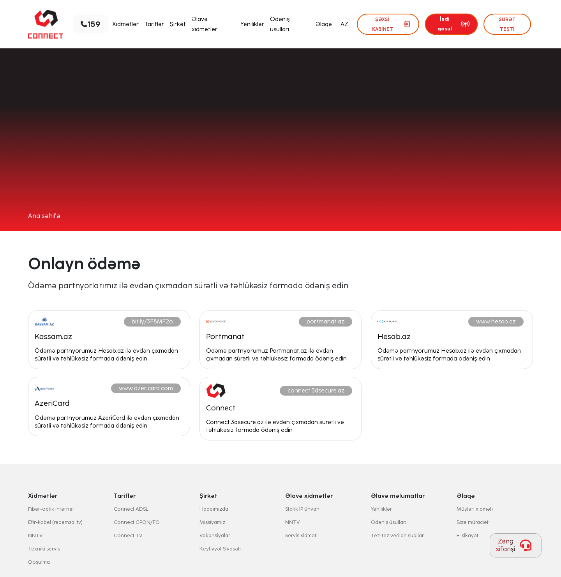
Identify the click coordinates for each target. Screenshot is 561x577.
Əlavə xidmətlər (204, 24)
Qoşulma (39, 562)
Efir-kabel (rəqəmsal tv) (55, 522)
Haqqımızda (213, 509)
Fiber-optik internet (51, 509)
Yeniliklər (252, 24)
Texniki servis (44, 549)
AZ (344, 24)
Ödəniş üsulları (279, 24)
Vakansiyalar (214, 535)
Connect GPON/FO (137, 522)
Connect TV (128, 535)
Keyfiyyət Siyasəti (220, 549)
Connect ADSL (131, 509)
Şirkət (178, 24)
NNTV (35, 535)
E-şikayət (467, 535)
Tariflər (154, 24)
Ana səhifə (44, 216)
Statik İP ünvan (302, 509)
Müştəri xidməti (475, 509)
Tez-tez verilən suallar (397, 535)
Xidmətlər (125, 24)
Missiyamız (212, 522)
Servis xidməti (301, 535)
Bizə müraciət (473, 522)
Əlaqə (324, 24)
